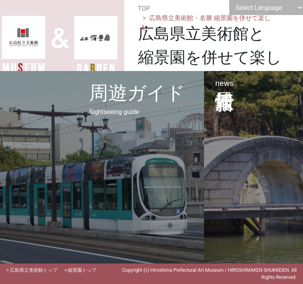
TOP (144, 8)
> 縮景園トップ (80, 270)
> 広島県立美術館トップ (31, 270)
